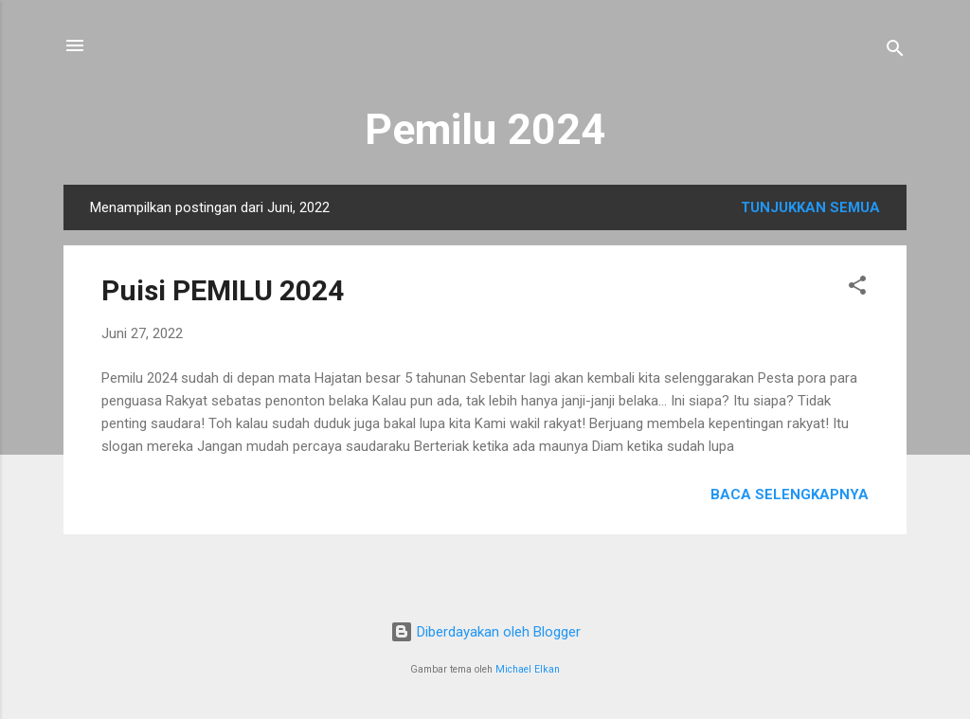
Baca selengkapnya (789, 494)
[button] (857, 288)
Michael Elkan (527, 669)
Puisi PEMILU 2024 (222, 290)
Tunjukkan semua (810, 207)
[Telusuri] (895, 52)
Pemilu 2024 (485, 129)
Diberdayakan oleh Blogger (485, 631)
